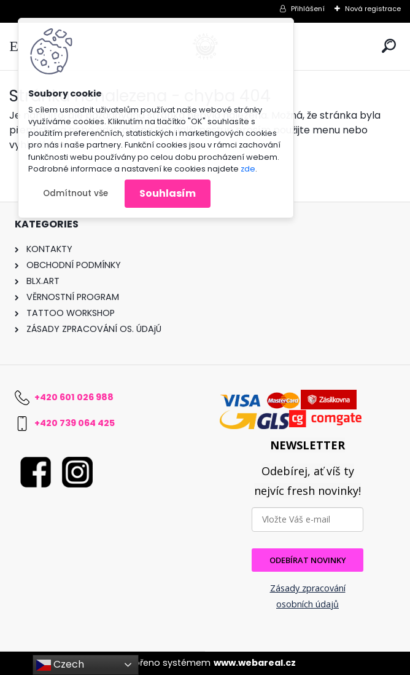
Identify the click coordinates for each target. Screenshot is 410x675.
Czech (60, 665)
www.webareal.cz (255, 663)
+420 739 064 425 (74, 423)
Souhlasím (167, 193)
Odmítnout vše (75, 193)
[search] (389, 46)
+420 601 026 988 (74, 397)
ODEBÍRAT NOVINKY (307, 560)
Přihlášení (308, 9)
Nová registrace (373, 9)
